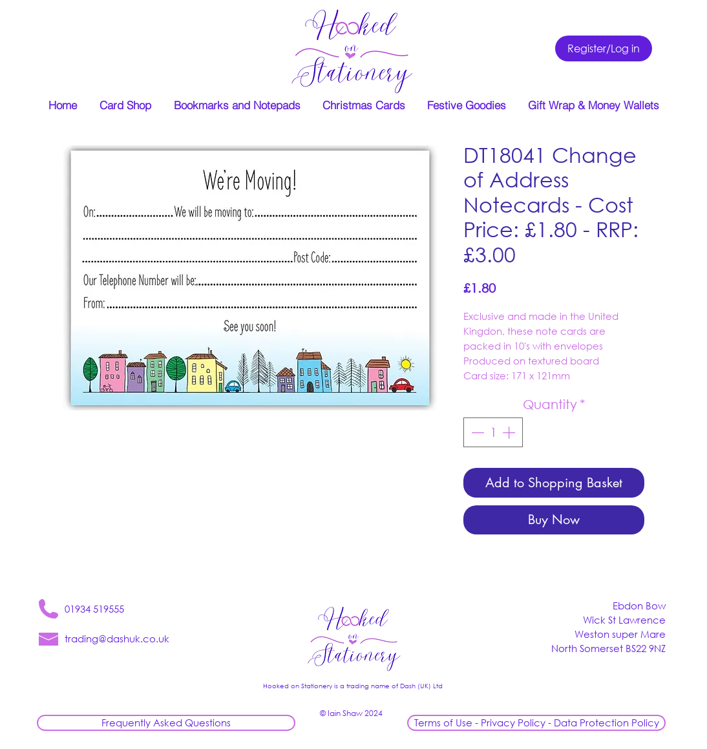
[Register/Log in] (603, 48)
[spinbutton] (493, 432)
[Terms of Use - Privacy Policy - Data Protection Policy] (536, 723)
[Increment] (510, 432)
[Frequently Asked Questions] (166, 723)
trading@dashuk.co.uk (117, 638)
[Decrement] (476, 432)
